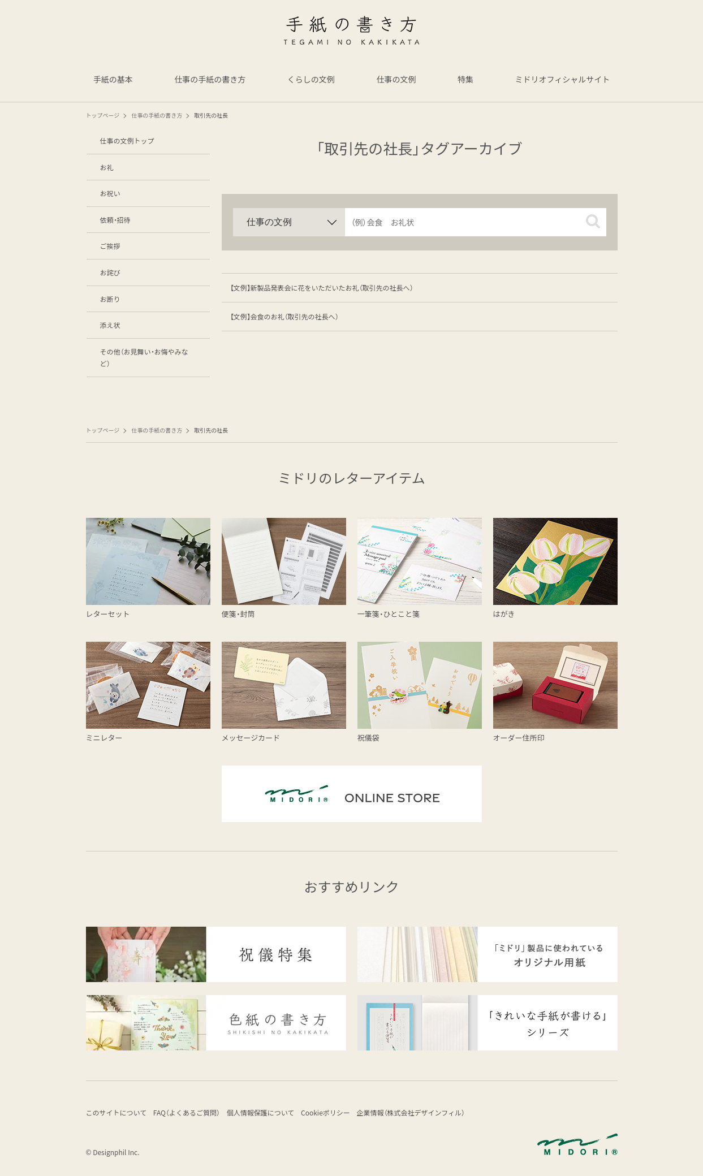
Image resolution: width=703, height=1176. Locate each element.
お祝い (110, 193)
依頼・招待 (115, 219)
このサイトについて (116, 1114)
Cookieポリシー (339, 1114)
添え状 (110, 325)
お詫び (110, 272)
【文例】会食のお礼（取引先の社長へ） (284, 316)
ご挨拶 (110, 245)
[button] (593, 221)
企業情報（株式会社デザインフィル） (430, 1114)
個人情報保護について (270, 1114)
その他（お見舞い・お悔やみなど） (144, 358)
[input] (475, 222)
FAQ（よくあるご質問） (191, 1114)
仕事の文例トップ (127, 140)
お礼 (107, 167)
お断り (110, 299)
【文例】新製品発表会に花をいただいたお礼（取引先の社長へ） (321, 287)
